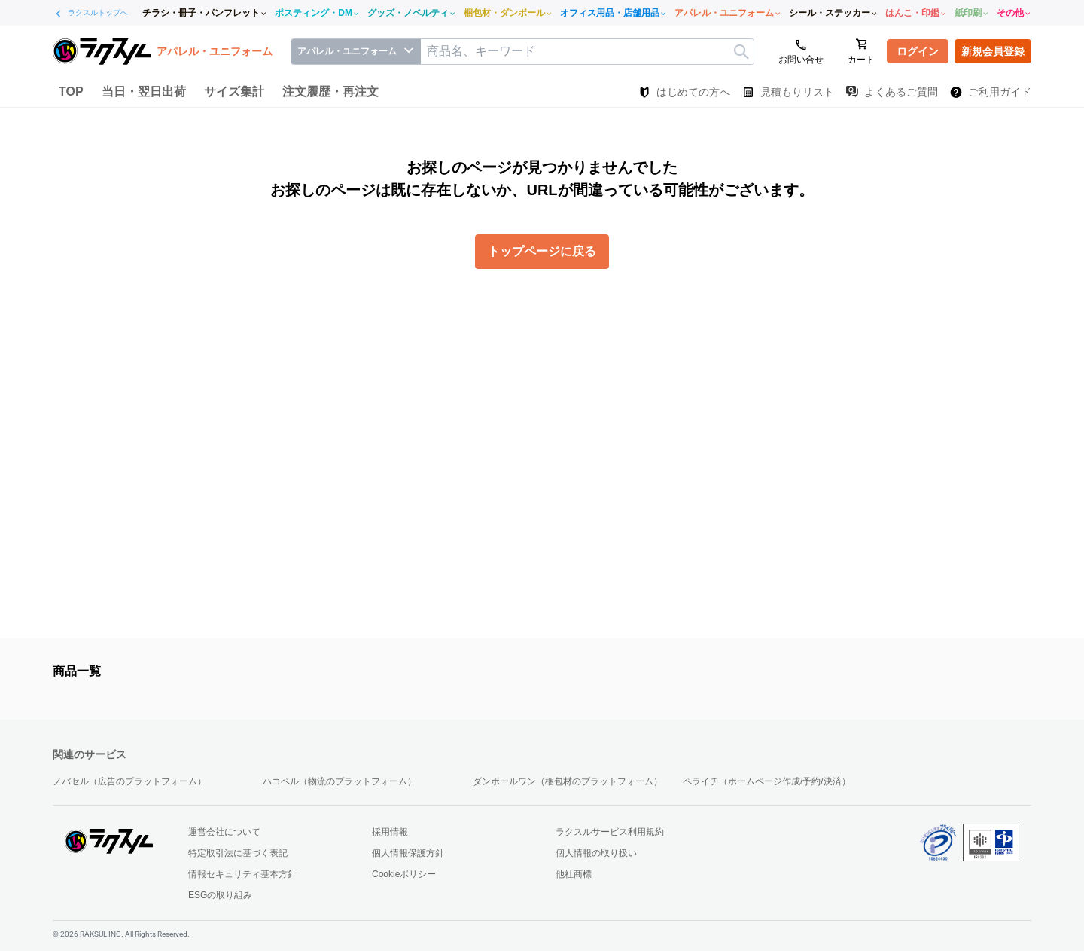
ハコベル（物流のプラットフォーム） (339, 781)
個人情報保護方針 (408, 853)
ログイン (918, 51)
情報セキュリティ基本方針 (242, 874)
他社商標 (574, 874)
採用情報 (390, 832)
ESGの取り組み (220, 895)
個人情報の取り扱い (596, 853)
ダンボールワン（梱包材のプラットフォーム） (567, 781)
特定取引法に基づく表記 (238, 853)
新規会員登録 (993, 51)
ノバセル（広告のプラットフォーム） (129, 781)
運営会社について (224, 832)
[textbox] (587, 51)
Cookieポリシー (404, 874)
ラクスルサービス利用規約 (610, 832)
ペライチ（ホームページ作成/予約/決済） (767, 781)
